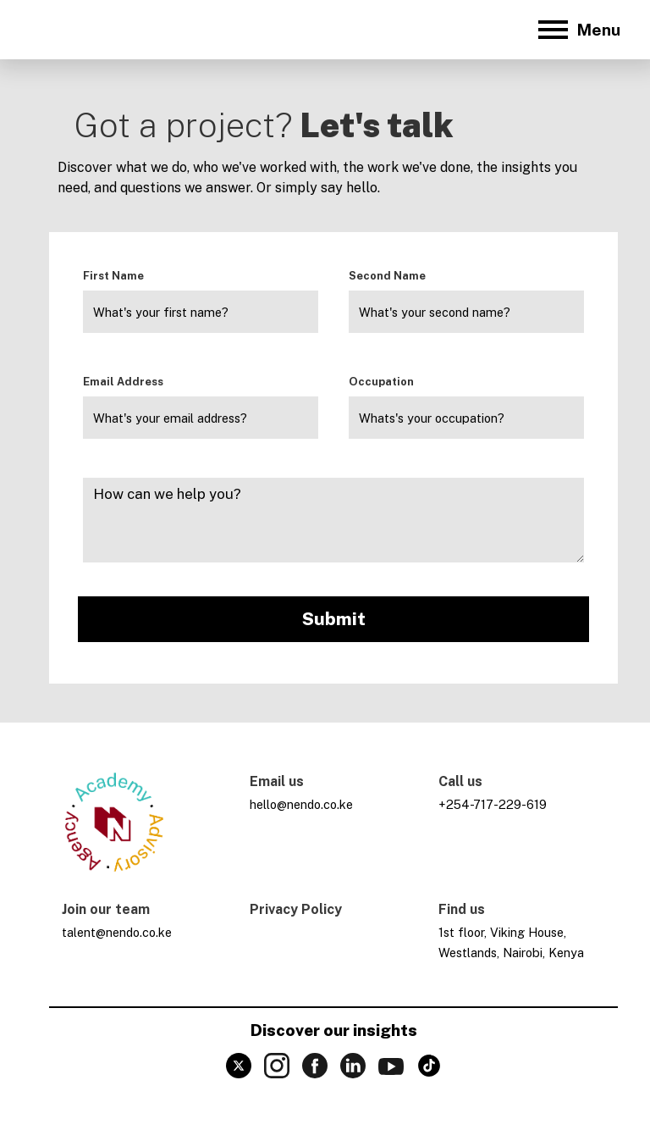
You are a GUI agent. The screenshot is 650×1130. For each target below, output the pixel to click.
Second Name (387, 275)
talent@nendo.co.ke (117, 932)
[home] (77, 30)
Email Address (123, 381)
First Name (113, 275)
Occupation (381, 381)
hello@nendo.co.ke (301, 804)
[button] (577, 30)
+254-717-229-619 (492, 804)
